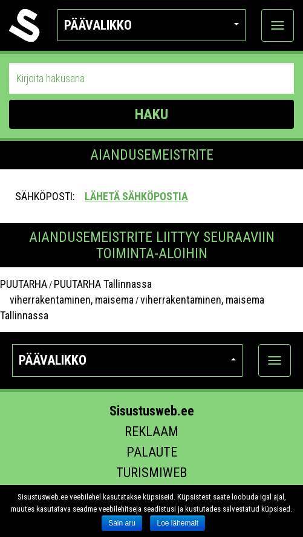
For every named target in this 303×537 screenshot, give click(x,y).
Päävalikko (151, 25)
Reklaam (151, 431)
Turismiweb (151, 472)
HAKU (151, 114)
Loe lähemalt (177, 523)
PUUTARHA (23, 284)
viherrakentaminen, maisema (67, 299)
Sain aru (121, 523)
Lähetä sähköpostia (136, 196)
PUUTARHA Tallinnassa (103, 284)
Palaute (151, 452)
